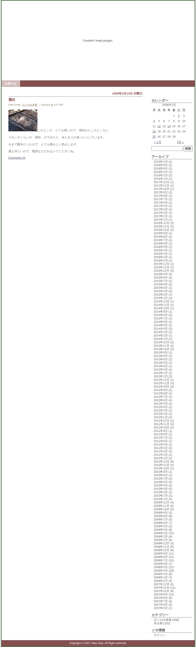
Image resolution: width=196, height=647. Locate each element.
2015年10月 (161, 270)
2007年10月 (161, 591)
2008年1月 (161, 580)
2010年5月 (161, 485)
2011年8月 (161, 434)
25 (154, 136)
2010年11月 (161, 465)
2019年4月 (161, 161)
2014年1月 (161, 339)
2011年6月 (161, 441)
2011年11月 (161, 424)
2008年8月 (161, 557)
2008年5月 (161, 567)
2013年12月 (161, 342)
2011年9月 (161, 431)
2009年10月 (161, 509)
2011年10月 (161, 427)
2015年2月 (161, 294)
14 (169, 126)
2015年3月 (161, 291)
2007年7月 (161, 601)
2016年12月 (161, 223)
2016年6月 (161, 243)
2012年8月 (161, 393)
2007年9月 (161, 594)
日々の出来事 (29, 104)
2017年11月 (161, 185)
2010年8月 (161, 475)
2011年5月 (161, 444)
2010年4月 (161, 488)
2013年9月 (161, 352)
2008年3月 (161, 574)
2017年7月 (161, 199)
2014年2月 (161, 335)
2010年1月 (161, 499)
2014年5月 (161, 325)
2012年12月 (161, 379)
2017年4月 (161, 209)
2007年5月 (161, 608)
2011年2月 (161, 454)
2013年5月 (161, 362)
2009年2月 (161, 536)
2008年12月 (161, 543)
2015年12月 (161, 264)
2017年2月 (161, 216)
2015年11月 (161, 267)
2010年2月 (161, 495)
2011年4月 (161, 448)
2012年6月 (161, 400)
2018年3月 (161, 172)
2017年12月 (161, 182)
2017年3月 (161, 212)
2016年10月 (161, 229)
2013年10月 (161, 349)
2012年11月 (161, 383)
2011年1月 (161, 458)
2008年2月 (161, 577)
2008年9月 (161, 553)
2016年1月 (161, 260)
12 (159, 126)
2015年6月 (161, 284)
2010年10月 (161, 468)
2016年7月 (161, 240)
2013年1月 (161, 376)
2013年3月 (161, 369)
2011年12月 (161, 420)
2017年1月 (161, 219)
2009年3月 (161, 533)
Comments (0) (17, 157)
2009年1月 (161, 540)
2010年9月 (161, 471)
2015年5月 (161, 287)
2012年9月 (161, 390)
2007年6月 (161, 604)
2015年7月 (161, 281)
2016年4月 (161, 250)
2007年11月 (161, 587)
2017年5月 (161, 206)
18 (154, 131)
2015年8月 (161, 277)
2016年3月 (161, 253)
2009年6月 (161, 523)
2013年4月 (161, 366)
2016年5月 (161, 247)
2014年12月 (161, 301)
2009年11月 (161, 506)
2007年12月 (161, 584)
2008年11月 (161, 546)
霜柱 (11, 100)
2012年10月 (161, 386)
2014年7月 (161, 318)
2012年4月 (161, 407)
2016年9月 (161, 233)
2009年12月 (161, 502)
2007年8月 (161, 598)
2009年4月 (161, 529)
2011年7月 (161, 437)
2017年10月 (161, 189)
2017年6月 (161, 202)
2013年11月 (161, 345)
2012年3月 (161, 410)
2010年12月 (161, 461)
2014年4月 (161, 328)
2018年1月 (161, 178)
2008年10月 (161, 550)
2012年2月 (161, 414)
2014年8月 (161, 315)
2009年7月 (161, 519)
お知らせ (11, 83)
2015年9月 (161, 274)
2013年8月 (161, 356)
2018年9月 (161, 165)
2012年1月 (161, 417)
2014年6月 (161, 322)
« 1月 (157, 142)
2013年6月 (161, 359)
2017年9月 (161, 192)
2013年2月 (161, 373)
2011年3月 (161, 451)
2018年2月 (161, 175)
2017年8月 (161, 195)
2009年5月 (161, 526)
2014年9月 (161, 311)
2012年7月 (161, 396)
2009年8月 (161, 516)
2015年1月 (161, 298)
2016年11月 (161, 226)
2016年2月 (161, 257)
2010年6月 (161, 482)
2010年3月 (161, 492)
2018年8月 (161, 168)
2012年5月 (161, 403)
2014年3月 (161, 332)
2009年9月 (161, 512)
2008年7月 (161, 560)
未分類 (158, 623)
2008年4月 (161, 570)
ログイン (160, 635)
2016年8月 (161, 236)
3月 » (180, 142)
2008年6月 (161, 563)
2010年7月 (161, 478)
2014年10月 (161, 308)
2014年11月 (161, 304)
